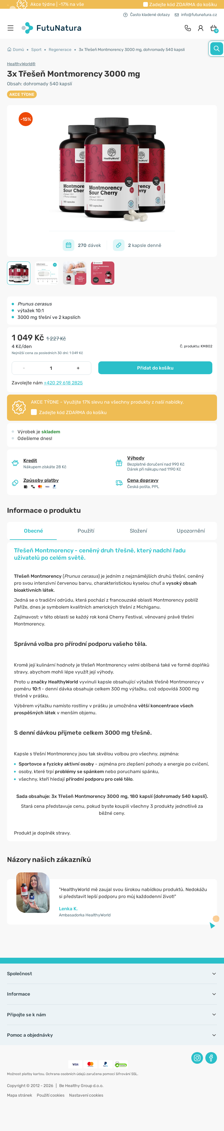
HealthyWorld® (21, 63)
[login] (200, 27)
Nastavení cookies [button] (86, 1095)
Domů (15, 49)
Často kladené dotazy (146, 14)
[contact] (187, 27)
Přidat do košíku (155, 368)
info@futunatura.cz (196, 14)
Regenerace (60, 49)
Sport (36, 49)
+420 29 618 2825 (63, 383)
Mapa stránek (19, 1095)
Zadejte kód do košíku (183, 4)
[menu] (12, 28)
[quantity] (51, 368)
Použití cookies (50, 1095)
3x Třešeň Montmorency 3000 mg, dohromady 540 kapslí (132, 49)
